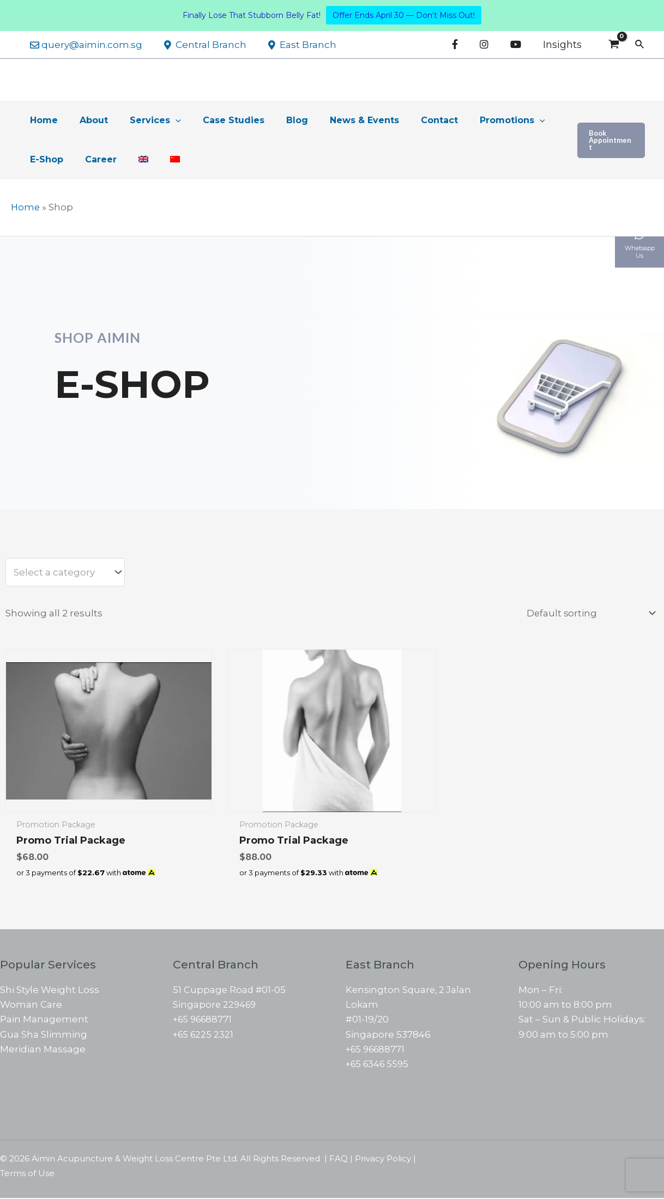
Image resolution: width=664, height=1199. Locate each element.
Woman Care (31, 1005)
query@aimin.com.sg (84, 44)
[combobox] (65, 572)
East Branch (294, 44)
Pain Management (44, 1020)
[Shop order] (588, 613)
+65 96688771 (204, 1020)
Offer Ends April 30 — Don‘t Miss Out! (404, 15)
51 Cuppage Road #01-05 (230, 990)
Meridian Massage (43, 1050)
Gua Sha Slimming (43, 1035)
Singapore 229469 (215, 1005)
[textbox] (60, 572)
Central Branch (200, 44)
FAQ (338, 1159)
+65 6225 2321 (204, 1035)
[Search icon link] (640, 45)
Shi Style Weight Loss (49, 990)
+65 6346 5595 (379, 1064)
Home (26, 207)
